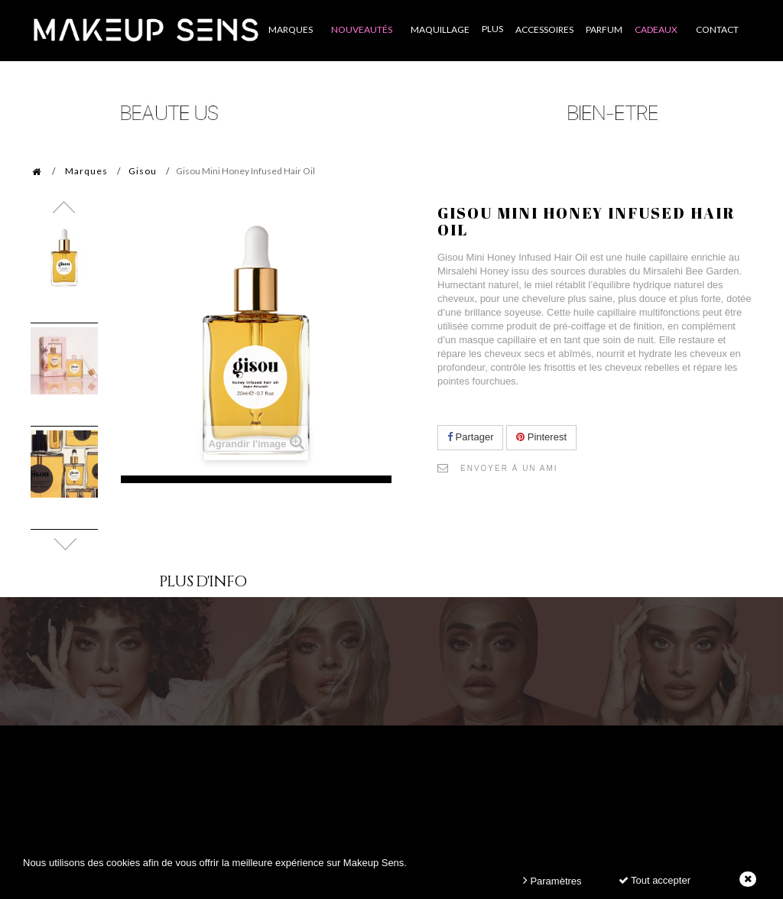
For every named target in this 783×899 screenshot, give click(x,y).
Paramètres (552, 880)
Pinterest (541, 437)
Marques (86, 171)
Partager (470, 437)
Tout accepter (654, 880)
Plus (492, 28)
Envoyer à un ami (509, 468)
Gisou (142, 171)
